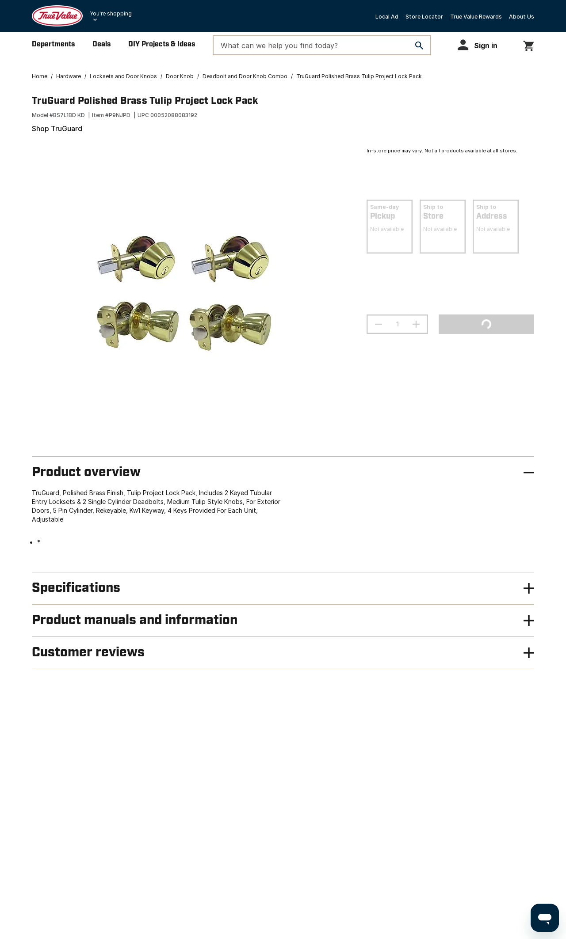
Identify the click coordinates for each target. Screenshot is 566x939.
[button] (481, 44)
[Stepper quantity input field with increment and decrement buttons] (397, 324)
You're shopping (111, 13)
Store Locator (424, 16)
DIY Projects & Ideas (161, 44)
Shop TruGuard (57, 128)
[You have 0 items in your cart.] (528, 44)
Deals (101, 44)
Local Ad (386, 16)
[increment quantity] (416, 324)
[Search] (419, 45)
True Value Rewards (476, 16)
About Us (521, 16)
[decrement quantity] (378, 324)
